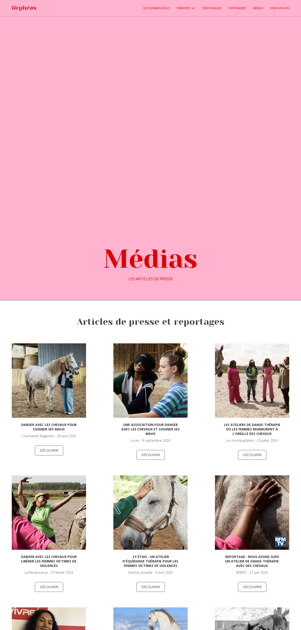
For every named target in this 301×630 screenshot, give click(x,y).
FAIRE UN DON (279, 8)
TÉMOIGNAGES (212, 8)
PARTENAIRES (237, 8)
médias (258, 8)
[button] (182, 8)
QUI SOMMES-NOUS (156, 8)
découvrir (49, 450)
